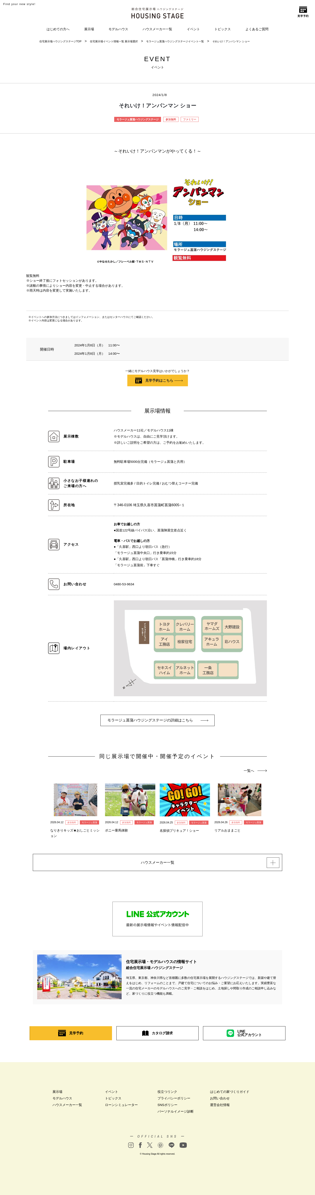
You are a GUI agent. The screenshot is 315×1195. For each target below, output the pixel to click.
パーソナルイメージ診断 (176, 1113)
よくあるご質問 (256, 29)
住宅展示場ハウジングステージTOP (60, 41)
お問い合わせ (220, 1100)
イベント (193, 29)
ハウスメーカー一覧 (157, 29)
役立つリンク (167, 1093)
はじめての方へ (58, 29)
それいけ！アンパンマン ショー (231, 41)
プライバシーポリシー (174, 1100)
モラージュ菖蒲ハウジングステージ (138, 119)
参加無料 (171, 119)
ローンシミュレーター (121, 1107)
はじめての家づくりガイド (229, 1093)
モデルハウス (118, 29)
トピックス (222, 29)
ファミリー (189, 119)
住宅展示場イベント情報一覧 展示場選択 (114, 41)
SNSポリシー (167, 1107)
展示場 (89, 29)
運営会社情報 (220, 1107)
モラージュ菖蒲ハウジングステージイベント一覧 (175, 41)
